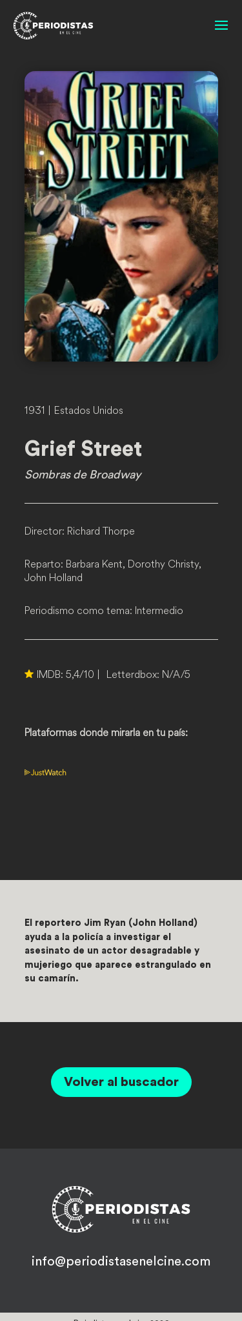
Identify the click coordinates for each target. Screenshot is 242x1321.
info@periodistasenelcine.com (121, 1261)
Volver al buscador (121, 1082)
